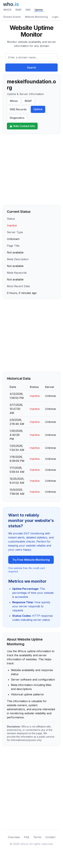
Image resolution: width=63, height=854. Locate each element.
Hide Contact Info (22, 126)
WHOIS (7, 9)
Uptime (39, 9)
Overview (14, 837)
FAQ (26, 837)
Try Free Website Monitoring (31, 559)
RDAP (18, 9)
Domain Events (12, 16)
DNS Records (18, 109)
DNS (28, 9)
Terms (37, 837)
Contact (50, 837)
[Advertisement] (31, 169)
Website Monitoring (36, 16)
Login (55, 16)
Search (31, 67)
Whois (14, 101)
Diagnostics (17, 117)
